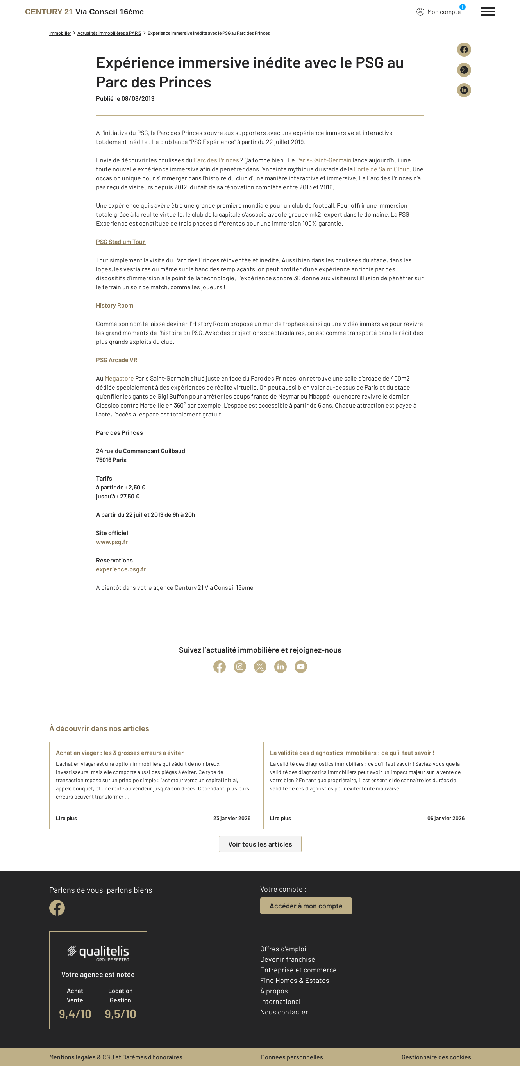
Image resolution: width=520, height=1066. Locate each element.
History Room (114, 305)
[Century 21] (84, 11)
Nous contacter (284, 1011)
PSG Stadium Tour (121, 241)
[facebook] (57, 908)
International (280, 1001)
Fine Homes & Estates (294, 980)
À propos (274, 990)
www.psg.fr (112, 541)
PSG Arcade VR (117, 359)
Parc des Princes (216, 160)
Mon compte (438, 11)
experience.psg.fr (121, 569)
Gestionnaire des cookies (436, 1057)
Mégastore (119, 378)
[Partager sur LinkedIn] (464, 90)
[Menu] (488, 10)
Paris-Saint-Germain (323, 160)
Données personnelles (292, 1057)
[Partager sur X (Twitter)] (464, 70)
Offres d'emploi (283, 948)
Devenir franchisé (287, 959)
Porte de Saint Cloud (382, 169)
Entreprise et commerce (298, 969)
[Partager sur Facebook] (464, 50)
